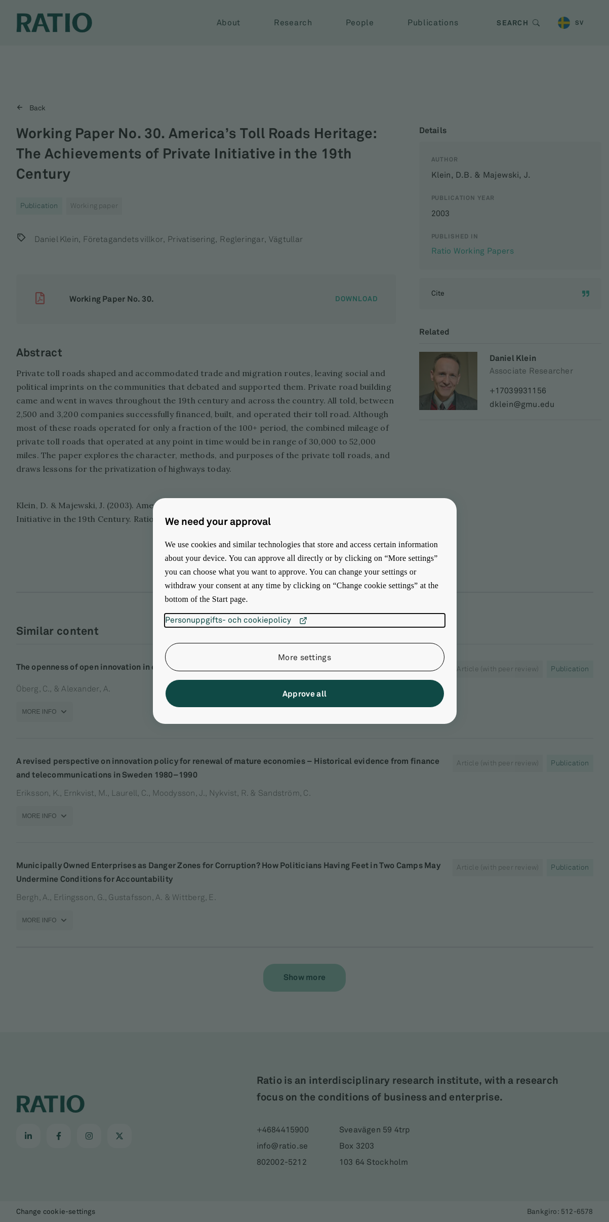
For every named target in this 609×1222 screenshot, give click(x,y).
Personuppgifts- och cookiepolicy (236, 621)
